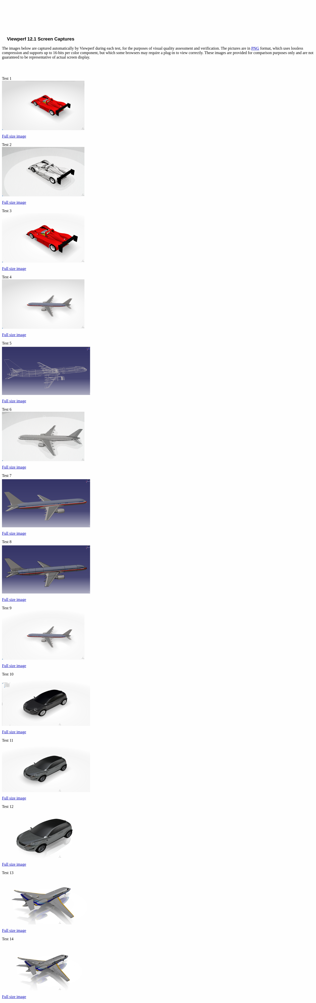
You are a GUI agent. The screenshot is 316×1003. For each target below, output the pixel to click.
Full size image (14, 136)
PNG (255, 48)
